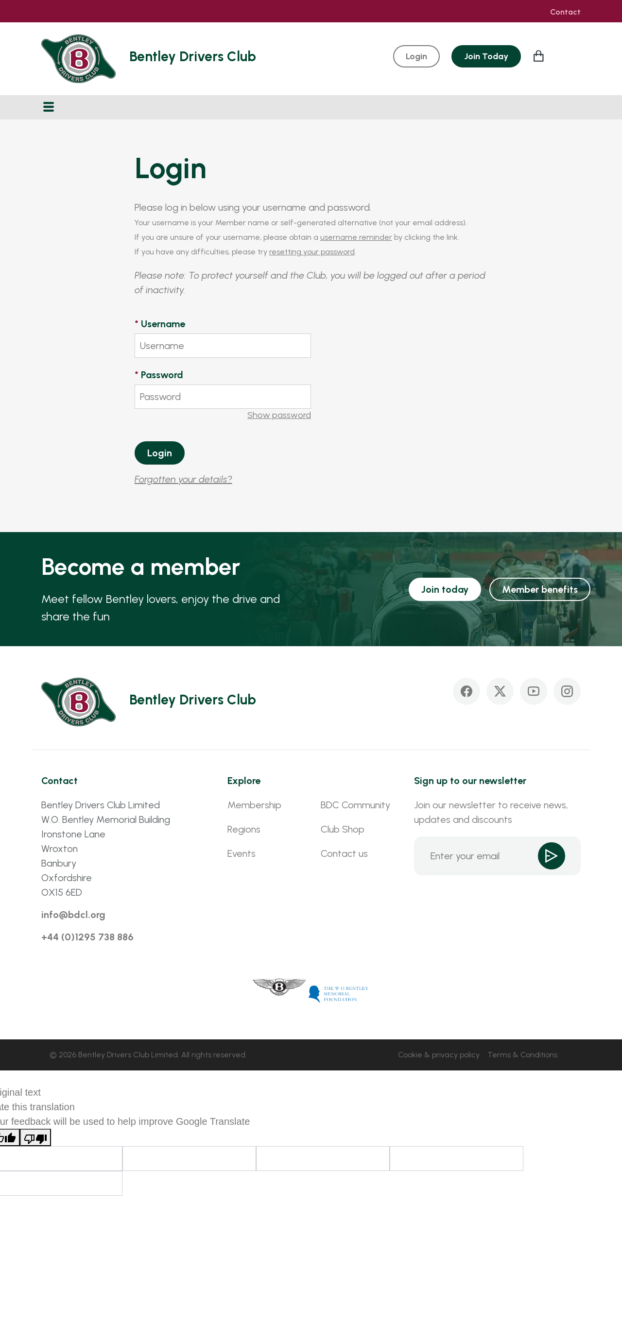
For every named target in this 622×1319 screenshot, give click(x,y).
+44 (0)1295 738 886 (87, 937)
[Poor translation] (35, 1137)
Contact (565, 12)
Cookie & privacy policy (439, 1054)
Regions (243, 829)
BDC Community (355, 805)
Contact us (344, 853)
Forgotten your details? (183, 479)
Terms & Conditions (522, 1054)
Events (241, 853)
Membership (254, 805)
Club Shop (342, 829)
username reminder (356, 237)
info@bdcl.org (73, 914)
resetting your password (312, 251)
